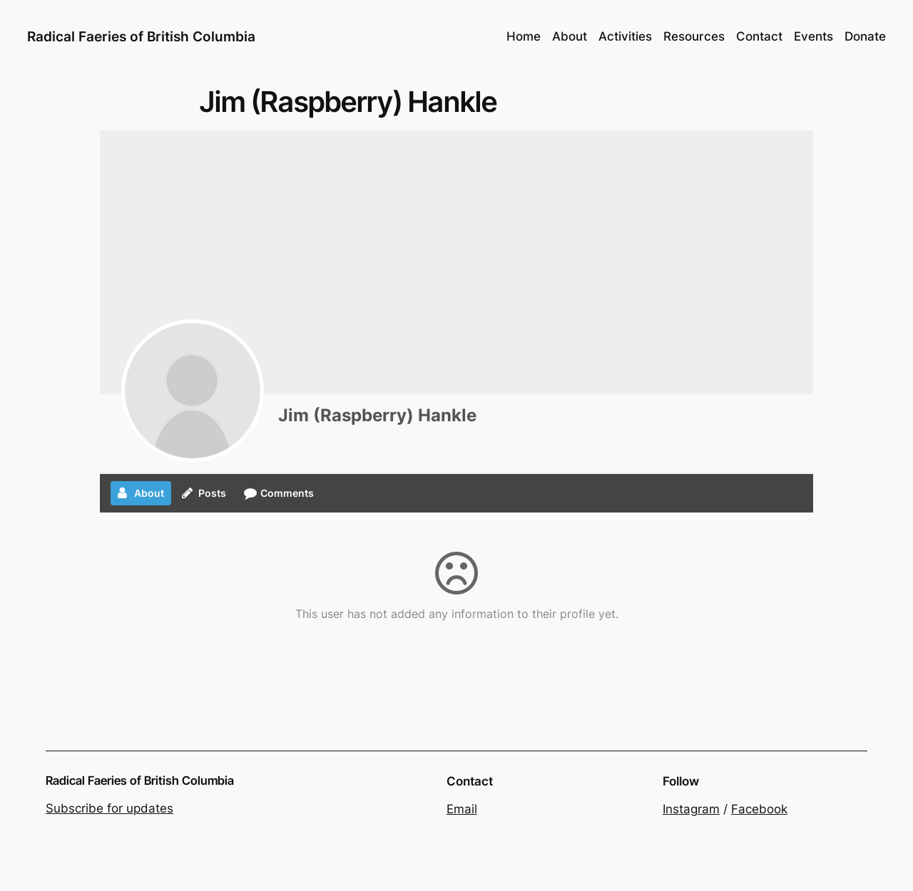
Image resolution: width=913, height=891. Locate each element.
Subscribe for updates (109, 808)
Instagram (691, 809)
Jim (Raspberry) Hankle (377, 415)
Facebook (759, 809)
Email (462, 809)
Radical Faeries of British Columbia (141, 36)
